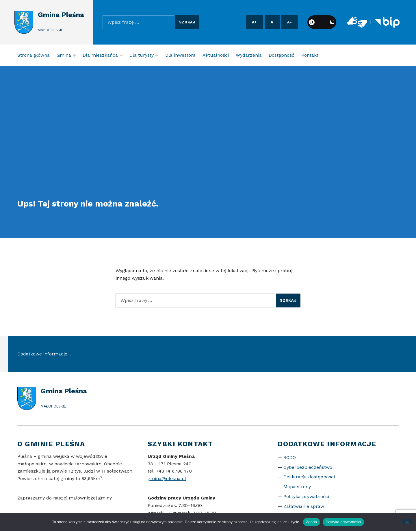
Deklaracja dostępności (309, 477)
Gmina (64, 55)
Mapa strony (297, 486)
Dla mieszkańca (100, 55)
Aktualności (216, 55)
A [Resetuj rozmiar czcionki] (272, 22)
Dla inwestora (180, 55)
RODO (289, 457)
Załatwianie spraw (303, 506)
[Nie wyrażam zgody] (407, 521)
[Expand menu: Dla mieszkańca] (121, 55)
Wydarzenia (249, 55)
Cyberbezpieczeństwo (307, 467)
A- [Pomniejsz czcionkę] (289, 22)
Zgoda (311, 522)
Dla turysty (141, 55)
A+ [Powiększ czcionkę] (254, 22)
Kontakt (309, 55)
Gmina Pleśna (61, 15)
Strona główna (33, 55)
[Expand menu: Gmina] (74, 55)
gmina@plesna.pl (167, 478)
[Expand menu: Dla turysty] (156, 55)
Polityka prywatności (306, 496)
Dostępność (281, 55)
